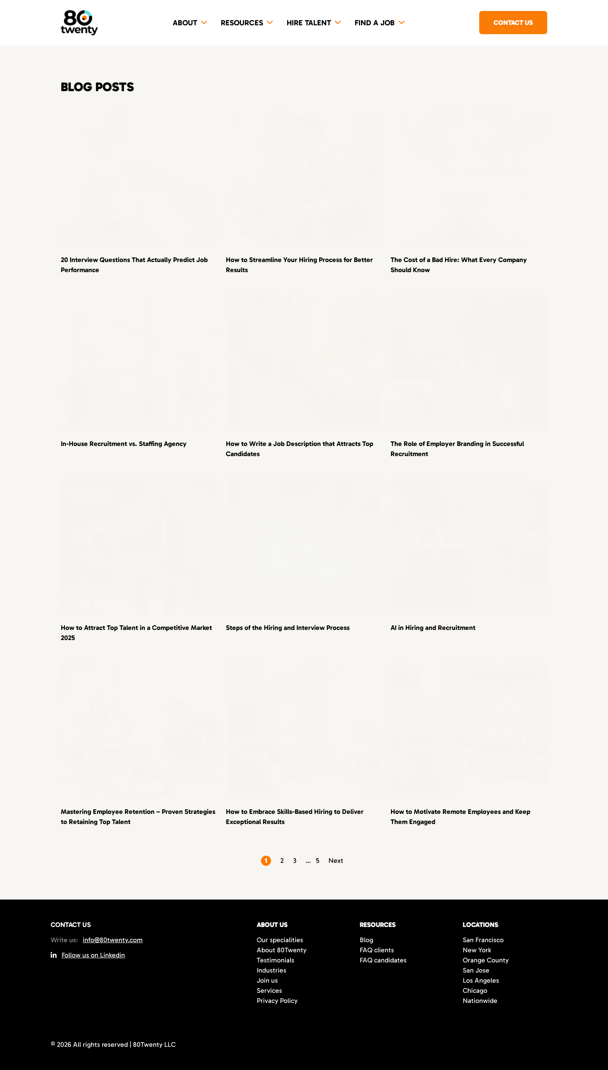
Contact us (513, 23)
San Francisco (483, 940)
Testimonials (275, 960)
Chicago (475, 990)
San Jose (476, 970)
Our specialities (280, 940)
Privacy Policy (277, 1001)
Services (269, 990)
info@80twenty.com (113, 940)
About (185, 22)
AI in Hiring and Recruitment (433, 628)
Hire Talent (309, 22)
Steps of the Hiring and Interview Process (288, 628)
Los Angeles (481, 980)
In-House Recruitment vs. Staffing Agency (124, 444)
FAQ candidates (383, 960)
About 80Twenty (282, 950)
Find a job (375, 22)
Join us (267, 980)
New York (477, 950)
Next (335, 861)
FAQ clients (377, 950)
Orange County (486, 960)
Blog (366, 940)
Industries (271, 970)
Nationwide (480, 1001)
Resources (242, 22)
